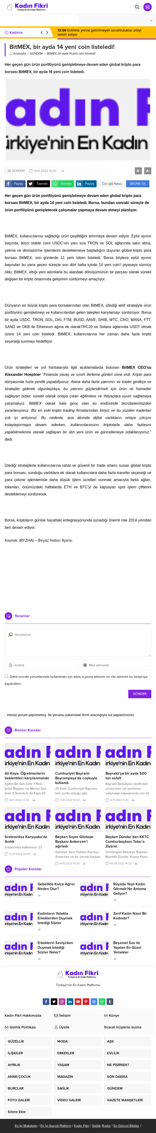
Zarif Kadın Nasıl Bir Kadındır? (130, 916)
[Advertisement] (78, 575)
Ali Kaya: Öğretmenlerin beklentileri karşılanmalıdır (27, 775)
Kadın (106, 1126)
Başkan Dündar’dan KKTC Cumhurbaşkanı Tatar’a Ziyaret (127, 842)
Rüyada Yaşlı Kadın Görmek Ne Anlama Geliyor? (129, 889)
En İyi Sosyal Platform (55, 1126)
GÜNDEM (36, 53)
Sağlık (96, 1126)
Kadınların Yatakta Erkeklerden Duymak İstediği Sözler (55, 918)
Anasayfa (17, 53)
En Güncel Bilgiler (126, 1126)
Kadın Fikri (81, 1126)
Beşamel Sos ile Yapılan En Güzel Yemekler (127, 948)
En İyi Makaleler (26, 1126)
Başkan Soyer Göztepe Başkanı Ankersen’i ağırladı (74, 842)
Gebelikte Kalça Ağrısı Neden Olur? (56, 886)
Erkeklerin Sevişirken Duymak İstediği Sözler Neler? (55, 948)
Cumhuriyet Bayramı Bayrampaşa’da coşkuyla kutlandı (76, 778)
